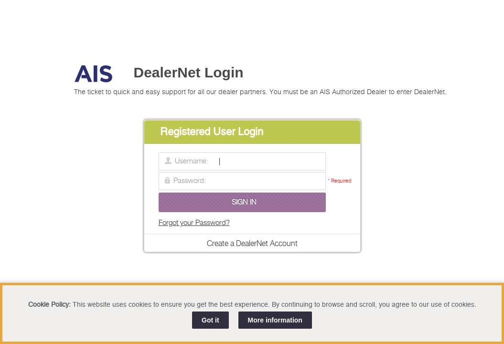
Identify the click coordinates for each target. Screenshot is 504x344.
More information (275, 320)
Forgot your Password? (194, 222)
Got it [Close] (210, 320)
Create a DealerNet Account (252, 244)
